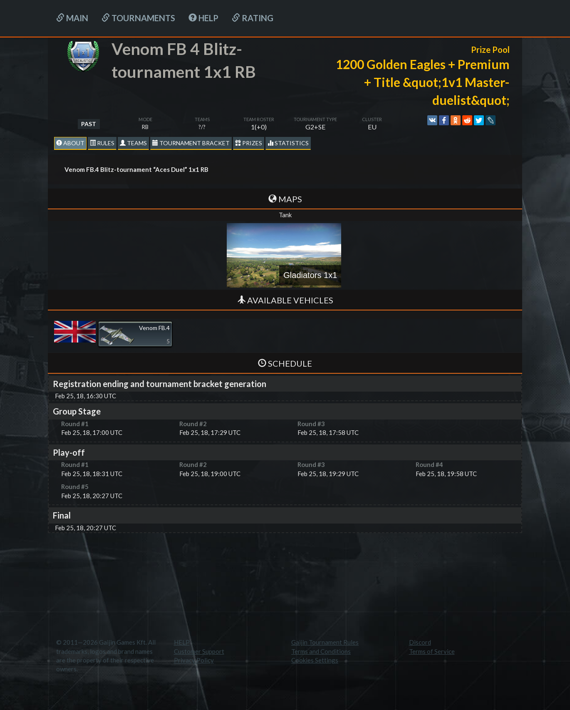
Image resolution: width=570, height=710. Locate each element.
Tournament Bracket (191, 142)
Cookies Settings (314, 660)
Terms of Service (432, 651)
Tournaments (138, 18)
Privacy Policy (194, 660)
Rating (252, 18)
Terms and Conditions (321, 651)
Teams (133, 142)
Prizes (248, 142)
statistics (288, 142)
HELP (203, 18)
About (70, 142)
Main (72, 18)
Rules (102, 142)
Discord (420, 642)
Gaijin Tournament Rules (325, 642)
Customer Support (199, 651)
